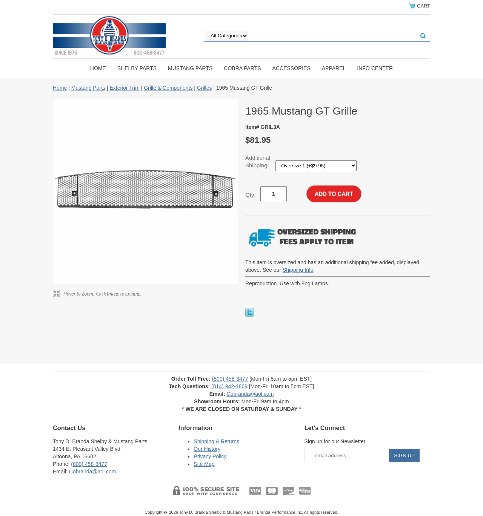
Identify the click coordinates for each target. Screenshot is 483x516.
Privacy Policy (210, 456)
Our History (207, 449)
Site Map (204, 464)
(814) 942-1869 (229, 386)
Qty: (250, 194)
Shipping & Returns (216, 441)
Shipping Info (298, 270)
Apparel (334, 68)
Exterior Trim (124, 88)
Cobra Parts (242, 68)
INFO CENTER (375, 68)
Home (98, 68)
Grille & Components (168, 88)
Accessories (291, 68)
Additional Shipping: (258, 161)
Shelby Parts (137, 68)
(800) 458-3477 (230, 379)
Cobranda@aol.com (250, 394)
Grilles (204, 88)
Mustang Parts (190, 68)
